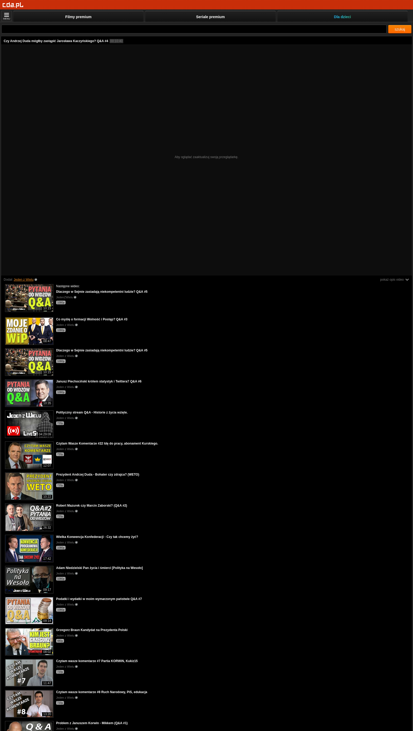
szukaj (400, 29)
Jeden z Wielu (23, 279)
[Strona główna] (13, 5)
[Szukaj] (194, 29)
